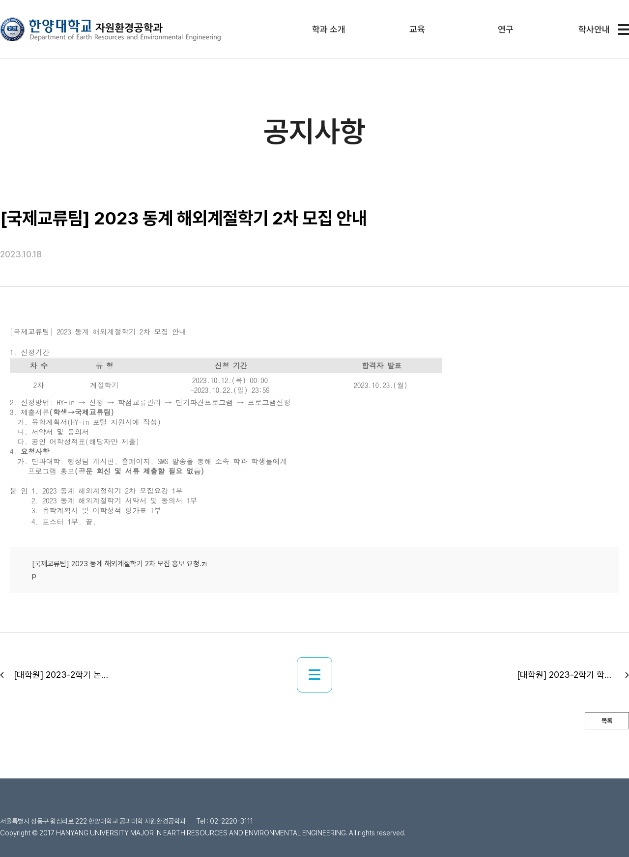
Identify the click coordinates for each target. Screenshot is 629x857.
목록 (606, 720)
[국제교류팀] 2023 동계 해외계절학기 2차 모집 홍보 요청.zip (119, 569)
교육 (417, 29)
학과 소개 (328, 29)
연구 (506, 29)
